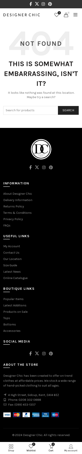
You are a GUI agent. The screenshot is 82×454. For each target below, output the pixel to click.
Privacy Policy (13, 219)
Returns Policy (13, 206)
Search (68, 110)
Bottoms (9, 324)
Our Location (12, 259)
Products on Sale (15, 312)
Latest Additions (14, 305)
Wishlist (59, 13)
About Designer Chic (17, 194)
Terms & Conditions (17, 213)
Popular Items (13, 299)
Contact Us (11, 252)
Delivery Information (17, 200)
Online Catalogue (15, 278)
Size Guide (10, 265)
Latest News (12, 272)
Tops (6, 318)
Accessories (12, 331)
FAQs (6, 225)
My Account (11, 246)
